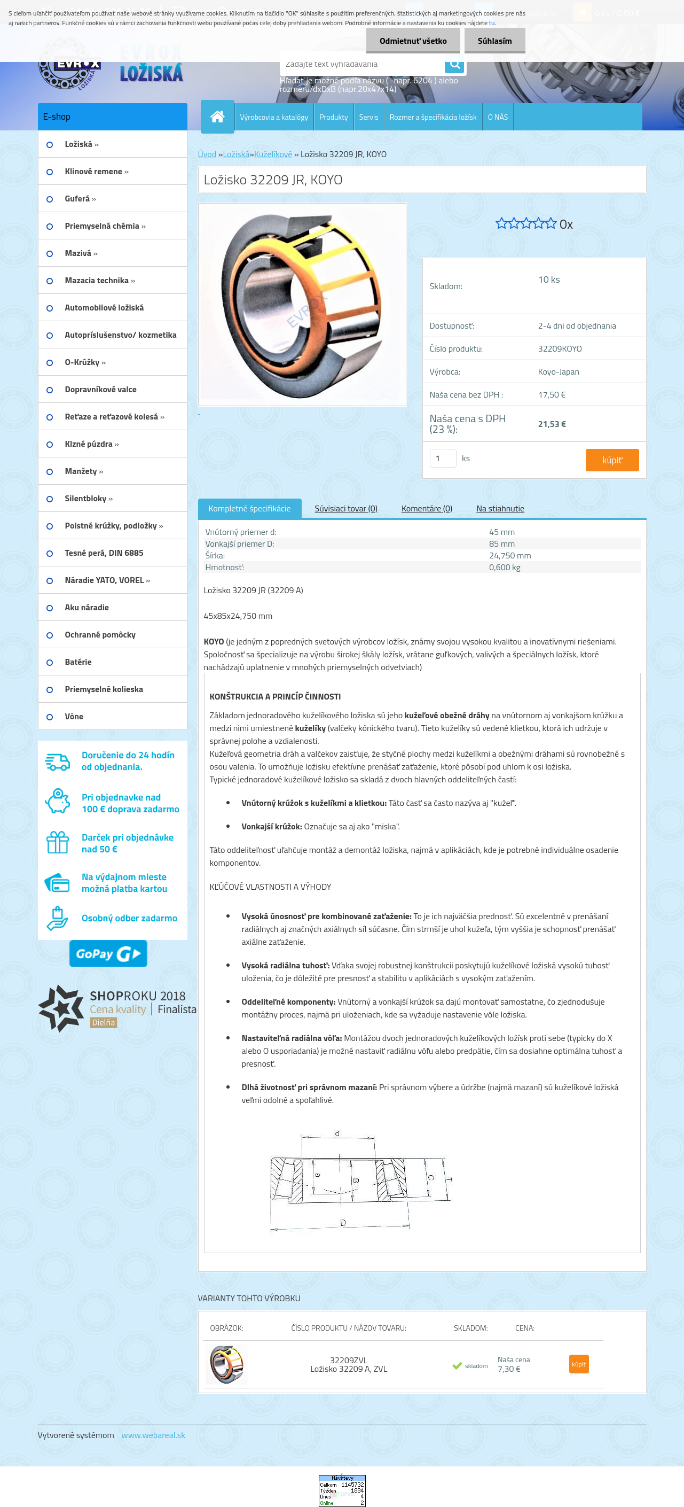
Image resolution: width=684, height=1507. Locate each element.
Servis (369, 116)
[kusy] (443, 458)
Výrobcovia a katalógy (274, 116)
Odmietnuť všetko (413, 40)
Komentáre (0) (427, 508)
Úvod (207, 153)
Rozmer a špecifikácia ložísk (433, 116)
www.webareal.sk (153, 1434)
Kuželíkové (273, 153)
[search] (454, 64)
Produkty (333, 116)
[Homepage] (222, 116)
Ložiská (236, 153)
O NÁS (498, 116)
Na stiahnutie (500, 508)
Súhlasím (495, 40)
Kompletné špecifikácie (250, 508)
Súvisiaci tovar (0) (346, 508)
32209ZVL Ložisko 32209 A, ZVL (348, 1364)
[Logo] (111, 63)
